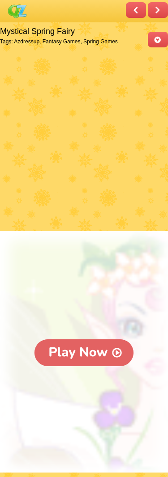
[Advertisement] (84, 140)
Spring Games (100, 41)
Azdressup (26, 41)
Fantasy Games (62, 41)
